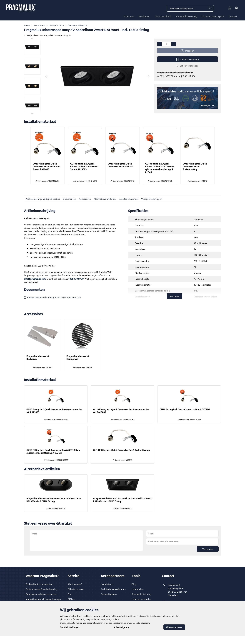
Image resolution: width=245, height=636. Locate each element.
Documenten (69, 198)
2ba (69, 594)
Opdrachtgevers (109, 594)
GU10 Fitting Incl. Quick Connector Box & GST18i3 (120, 165)
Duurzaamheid (163, 16)
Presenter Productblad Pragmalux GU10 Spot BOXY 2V (54, 297)
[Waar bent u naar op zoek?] (210, 8)
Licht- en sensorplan (213, 16)
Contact (233, 16)
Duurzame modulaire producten (41, 594)
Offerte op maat (76, 589)
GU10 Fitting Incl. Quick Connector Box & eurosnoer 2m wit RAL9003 (46, 166)
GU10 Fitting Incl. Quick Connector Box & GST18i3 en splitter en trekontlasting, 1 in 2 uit (159, 168)
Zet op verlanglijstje (187, 65)
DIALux (71, 599)
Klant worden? (75, 584)
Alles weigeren (121, 627)
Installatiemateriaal (128, 198)
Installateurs (107, 584)
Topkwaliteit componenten (39, 584)
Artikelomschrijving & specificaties (43, 198)
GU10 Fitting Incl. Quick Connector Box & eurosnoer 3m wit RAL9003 (84, 166)
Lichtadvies (137, 589)
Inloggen (187, 50)
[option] (32, 47)
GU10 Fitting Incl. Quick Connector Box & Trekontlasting (195, 166)
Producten (144, 16)
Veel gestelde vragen (151, 198)
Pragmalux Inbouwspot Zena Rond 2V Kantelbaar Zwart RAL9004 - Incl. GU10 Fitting (53, 500)
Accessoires (85, 198)
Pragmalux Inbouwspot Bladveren (37, 357)
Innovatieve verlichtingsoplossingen (43, 599)
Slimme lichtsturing (186, 16)
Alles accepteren (174, 627)
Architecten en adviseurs (113, 589)
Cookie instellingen (69, 627)
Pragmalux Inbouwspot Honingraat (77, 357)
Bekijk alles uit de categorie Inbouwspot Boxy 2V (47, 35)
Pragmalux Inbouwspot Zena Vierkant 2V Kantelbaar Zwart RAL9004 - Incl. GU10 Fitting (122, 500)
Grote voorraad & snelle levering (41, 589)
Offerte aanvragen (187, 59)
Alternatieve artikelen (105, 198)
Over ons (129, 16)
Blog (134, 584)
